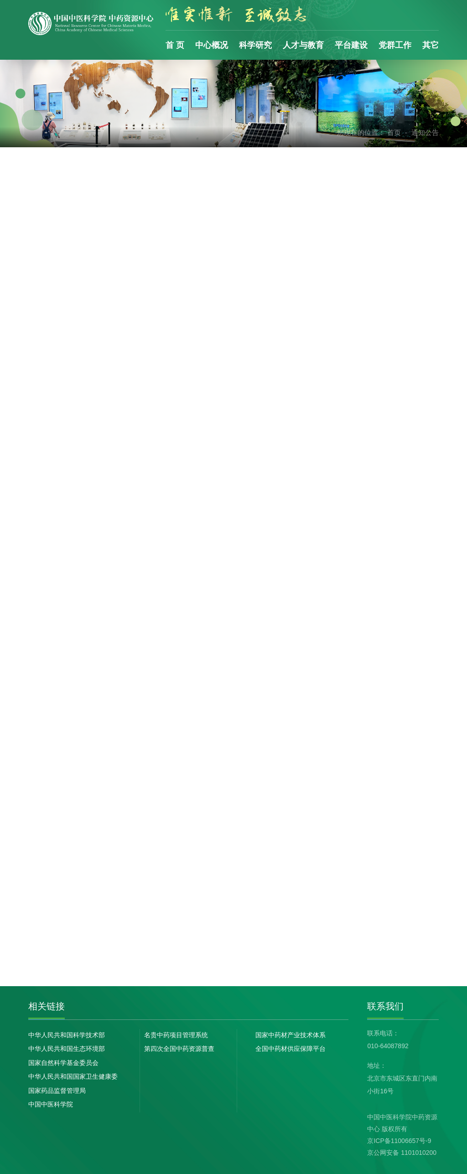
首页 (394, 132)
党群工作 (395, 45)
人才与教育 (303, 45)
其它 (430, 45)
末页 (364, 946)
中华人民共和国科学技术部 (66, 1035)
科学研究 (255, 45)
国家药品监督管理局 (57, 1090)
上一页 (224, 946)
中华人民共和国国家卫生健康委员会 (73, 1077)
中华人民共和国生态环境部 (66, 1048)
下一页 (336, 946)
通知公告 (425, 132)
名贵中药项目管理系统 (176, 1035)
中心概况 (211, 45)
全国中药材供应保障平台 (290, 1048)
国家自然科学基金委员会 (63, 1062)
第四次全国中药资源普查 (179, 1048)
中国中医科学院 (50, 1104)
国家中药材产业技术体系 (290, 1035)
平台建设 (351, 45)
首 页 (175, 45)
